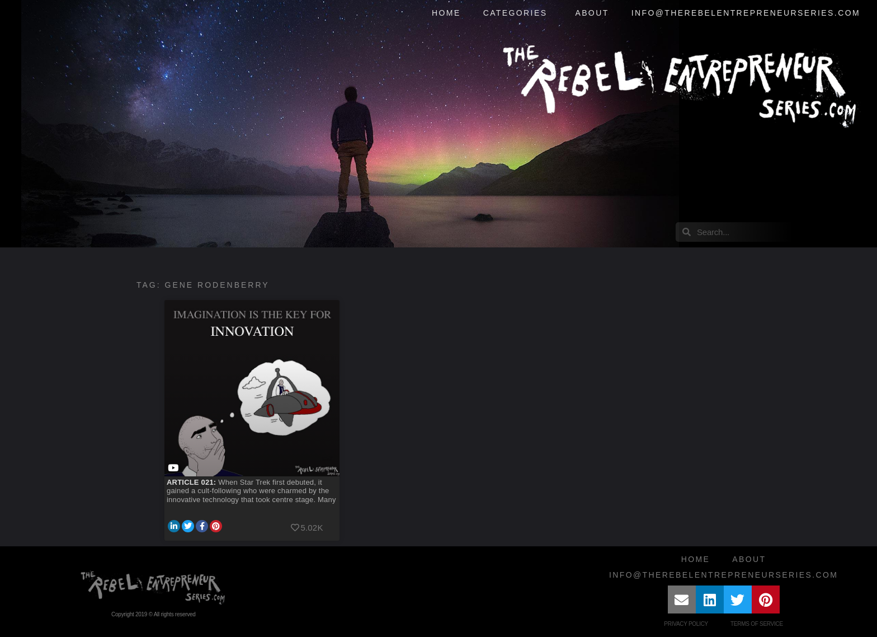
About (592, 12)
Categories (518, 13)
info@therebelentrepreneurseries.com (745, 12)
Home (446, 12)
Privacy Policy (686, 624)
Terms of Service (756, 624)
